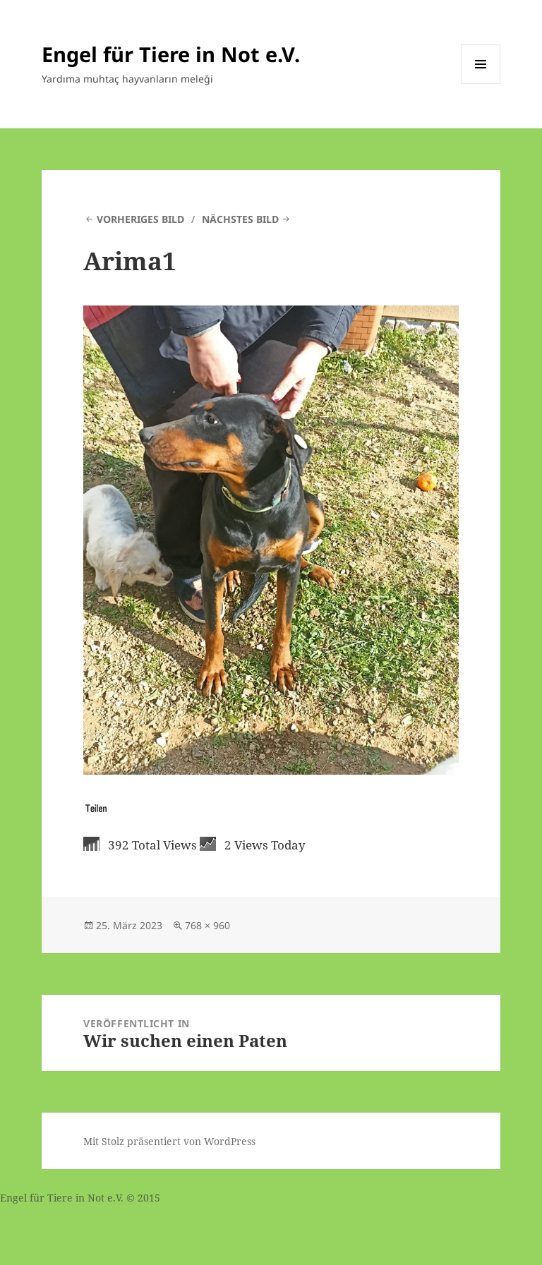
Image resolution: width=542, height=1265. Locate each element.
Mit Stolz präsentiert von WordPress (169, 1141)
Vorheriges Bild (140, 219)
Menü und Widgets (481, 83)
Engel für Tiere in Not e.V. (171, 54)
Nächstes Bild (240, 219)
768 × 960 (207, 925)
